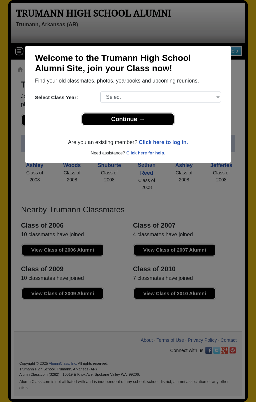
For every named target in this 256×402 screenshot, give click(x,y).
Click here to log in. (163, 142)
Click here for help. (145, 152)
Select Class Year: (56, 97)
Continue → (128, 119)
